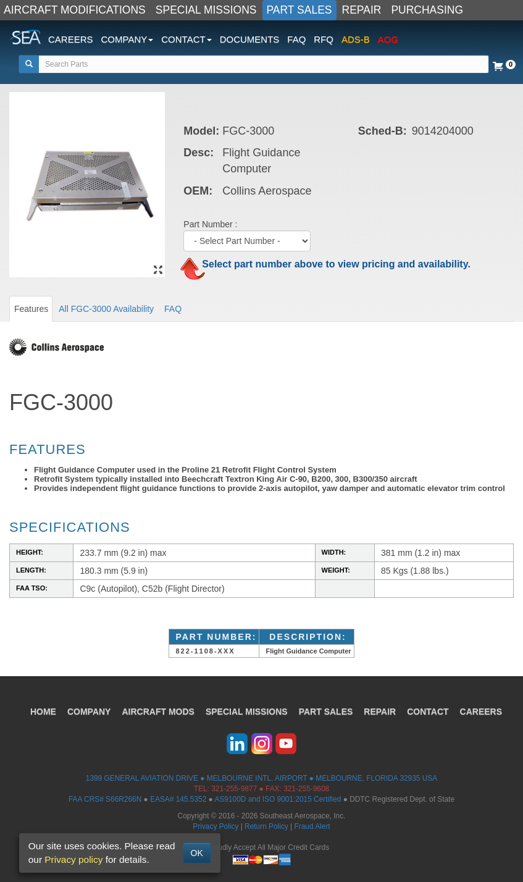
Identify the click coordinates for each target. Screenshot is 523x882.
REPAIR (362, 10)
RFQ (323, 39)
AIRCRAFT (158, 711)
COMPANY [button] (127, 39)
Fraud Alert (312, 826)
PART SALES (299, 10)
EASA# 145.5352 (178, 799)
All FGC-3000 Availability (106, 309)
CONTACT (427, 711)
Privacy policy (73, 859)
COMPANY (89, 711)
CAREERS (70, 39)
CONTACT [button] (186, 39)
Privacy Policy (215, 826)
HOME (43, 711)
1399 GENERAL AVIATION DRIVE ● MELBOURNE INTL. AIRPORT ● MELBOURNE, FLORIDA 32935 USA (261, 778)
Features (31, 309)
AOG (388, 39)
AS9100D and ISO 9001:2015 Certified (277, 799)
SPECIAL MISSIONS (206, 10)
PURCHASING (427, 10)
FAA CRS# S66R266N (105, 799)
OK (197, 853)
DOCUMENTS (250, 39)
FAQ (296, 39)
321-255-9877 (234, 788)
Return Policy (266, 826)
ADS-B (355, 39)
